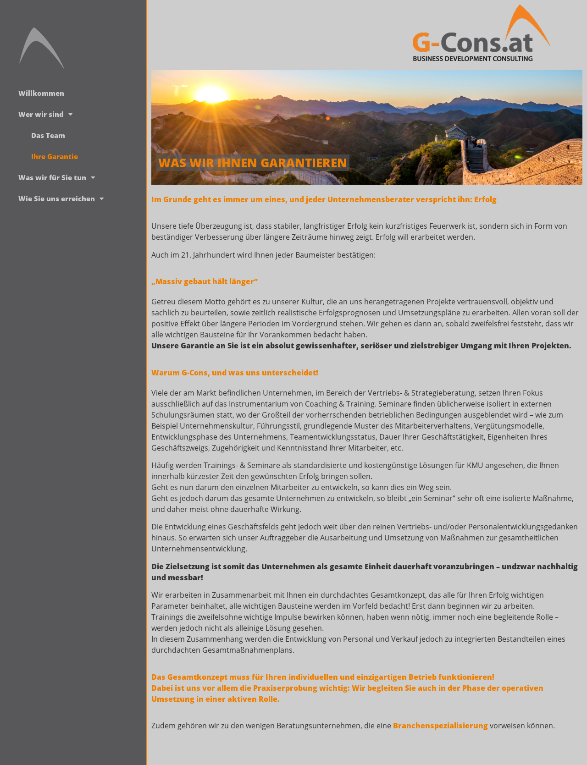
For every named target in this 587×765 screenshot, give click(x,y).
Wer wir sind (45, 114)
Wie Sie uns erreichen (61, 199)
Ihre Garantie (54, 156)
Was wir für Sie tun (56, 178)
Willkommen (41, 93)
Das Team (48, 135)
